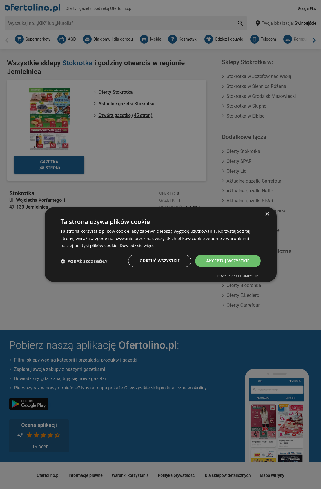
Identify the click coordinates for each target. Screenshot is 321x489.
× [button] (267, 214)
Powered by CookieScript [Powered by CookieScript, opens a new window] (238, 276)
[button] (84, 261)
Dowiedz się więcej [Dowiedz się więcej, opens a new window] (138, 245)
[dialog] (161, 244)
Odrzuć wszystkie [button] (157, 261)
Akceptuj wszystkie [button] (227, 261)
